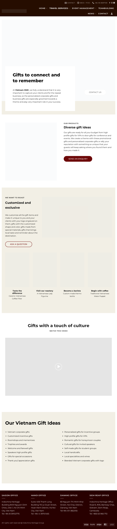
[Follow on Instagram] (112, 3)
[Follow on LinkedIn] (114, 3)
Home (43, 8)
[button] (112, 13)
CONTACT (103, 14)
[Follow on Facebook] (109, 3)
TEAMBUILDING (106, 8)
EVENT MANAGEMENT (84, 8)
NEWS (92, 14)
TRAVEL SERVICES (59, 8)
